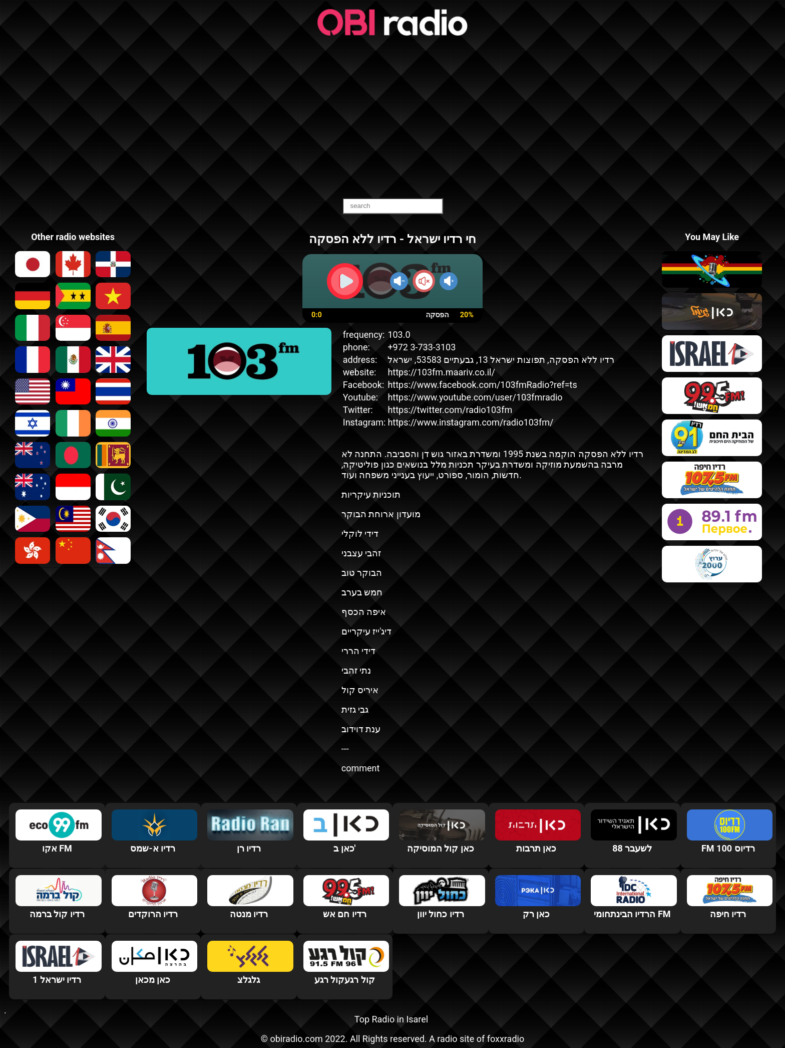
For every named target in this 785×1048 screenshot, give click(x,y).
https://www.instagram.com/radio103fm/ (470, 422)
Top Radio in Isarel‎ (391, 1019)
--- (345, 748)
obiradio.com (296, 1038)
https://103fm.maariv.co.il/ (441, 372)
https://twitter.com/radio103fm (449, 409)
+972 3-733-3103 (421, 347)
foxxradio (506, 1038)
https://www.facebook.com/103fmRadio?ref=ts (482, 384)
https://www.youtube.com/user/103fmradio (474, 397)
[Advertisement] (392, 118)
